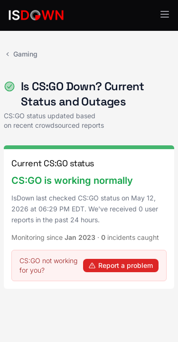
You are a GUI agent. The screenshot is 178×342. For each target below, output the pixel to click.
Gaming (20, 54)
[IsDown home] (36, 15)
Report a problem (121, 265)
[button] (164, 14)
